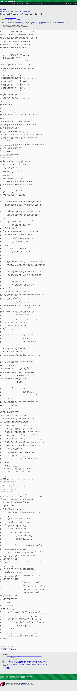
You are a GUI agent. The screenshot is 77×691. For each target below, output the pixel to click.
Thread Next (18, 11)
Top (1, 9)
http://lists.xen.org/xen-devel (8, 649)
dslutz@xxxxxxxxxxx (15, 19)
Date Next (7, 11)
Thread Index (29, 11)
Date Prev (2, 11)
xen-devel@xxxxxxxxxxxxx (10, 18)
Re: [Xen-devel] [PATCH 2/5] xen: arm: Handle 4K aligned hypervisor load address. (28, 661)
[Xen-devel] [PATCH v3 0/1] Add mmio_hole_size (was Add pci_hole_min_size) (24, 656)
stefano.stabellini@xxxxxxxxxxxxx (39, 22)
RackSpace (22, 683)
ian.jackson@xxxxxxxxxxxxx (59, 22)
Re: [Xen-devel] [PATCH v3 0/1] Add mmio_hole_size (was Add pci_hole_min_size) (28, 664)
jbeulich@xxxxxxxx (23, 23)
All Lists (4, 9)
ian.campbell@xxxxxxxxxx (17, 22)
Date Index (24, 11)
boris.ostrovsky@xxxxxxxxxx (42, 23)
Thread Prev (12, 11)
